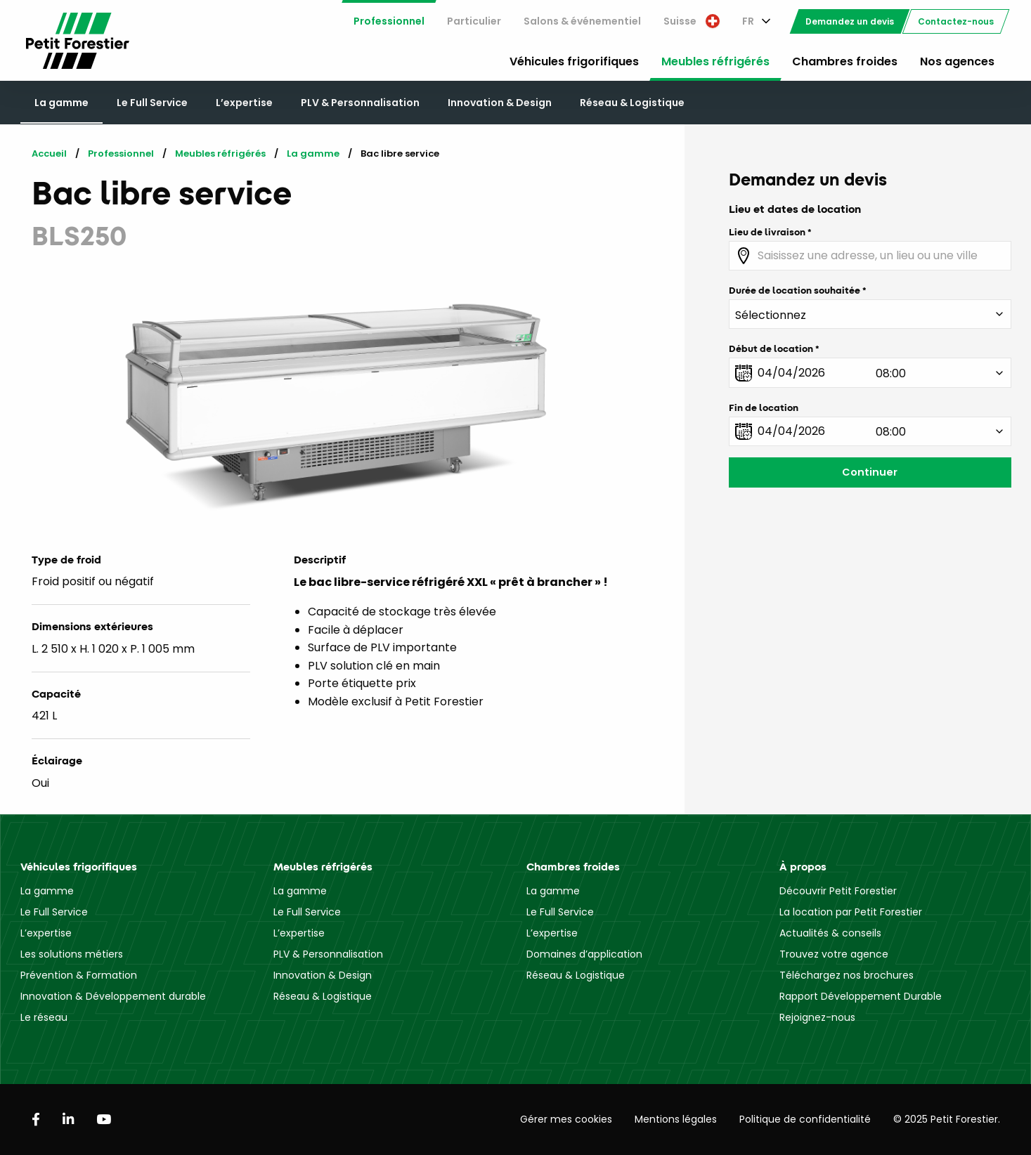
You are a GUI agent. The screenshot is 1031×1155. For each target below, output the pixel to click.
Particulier (474, 21)
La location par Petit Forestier (850, 912)
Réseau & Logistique (632, 103)
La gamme (61, 103)
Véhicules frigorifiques (574, 61)
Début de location (771, 348)
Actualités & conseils (830, 933)
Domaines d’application (584, 954)
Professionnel (389, 21)
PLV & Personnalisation (360, 103)
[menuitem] (389, 21)
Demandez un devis (849, 21)
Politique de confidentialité (805, 1119)
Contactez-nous (956, 21)
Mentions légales (676, 1119)
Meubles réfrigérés (715, 61)
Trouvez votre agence (833, 954)
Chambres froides (844, 61)
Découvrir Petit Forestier (838, 891)
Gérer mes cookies (566, 1119)
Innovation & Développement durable (113, 996)
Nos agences (957, 61)
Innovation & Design (500, 103)
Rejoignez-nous (817, 1017)
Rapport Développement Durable (860, 996)
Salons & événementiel (582, 21)
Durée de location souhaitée (794, 290)
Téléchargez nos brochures (846, 975)
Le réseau (43, 1017)
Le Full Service (152, 103)
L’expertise (244, 103)
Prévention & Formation (78, 975)
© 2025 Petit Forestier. (946, 1119)
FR (748, 21)
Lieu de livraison (767, 232)
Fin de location (763, 407)
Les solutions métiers (71, 954)
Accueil (49, 153)
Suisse (691, 21)
